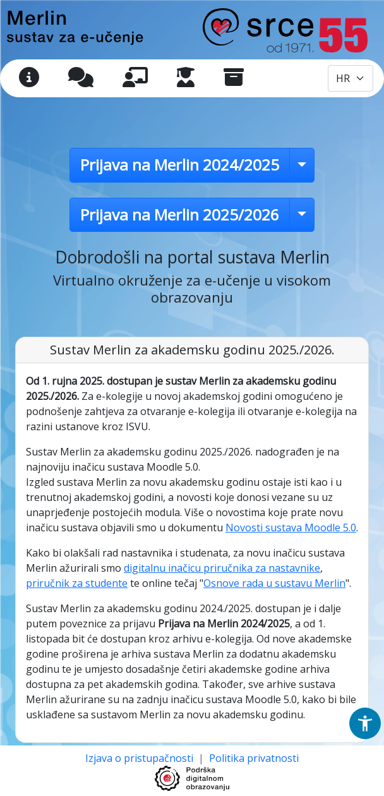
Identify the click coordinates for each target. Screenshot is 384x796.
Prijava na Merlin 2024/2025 (179, 164)
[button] (365, 723)
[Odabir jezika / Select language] (350, 78)
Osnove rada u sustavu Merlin (274, 583)
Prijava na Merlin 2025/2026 (179, 214)
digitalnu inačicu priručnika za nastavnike (222, 568)
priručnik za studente (77, 583)
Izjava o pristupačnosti (140, 758)
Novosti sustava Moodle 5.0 (290, 527)
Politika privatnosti (254, 758)
